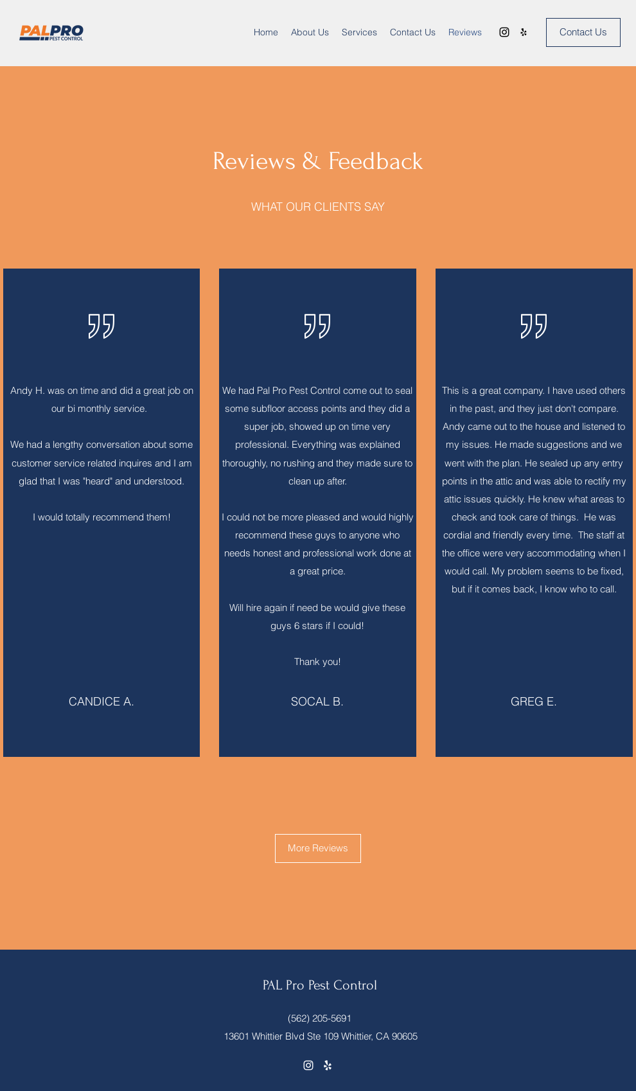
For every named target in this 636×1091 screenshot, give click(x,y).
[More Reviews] (318, 848)
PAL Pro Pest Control (320, 985)
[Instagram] (504, 32)
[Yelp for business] (523, 32)
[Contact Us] (583, 32)
